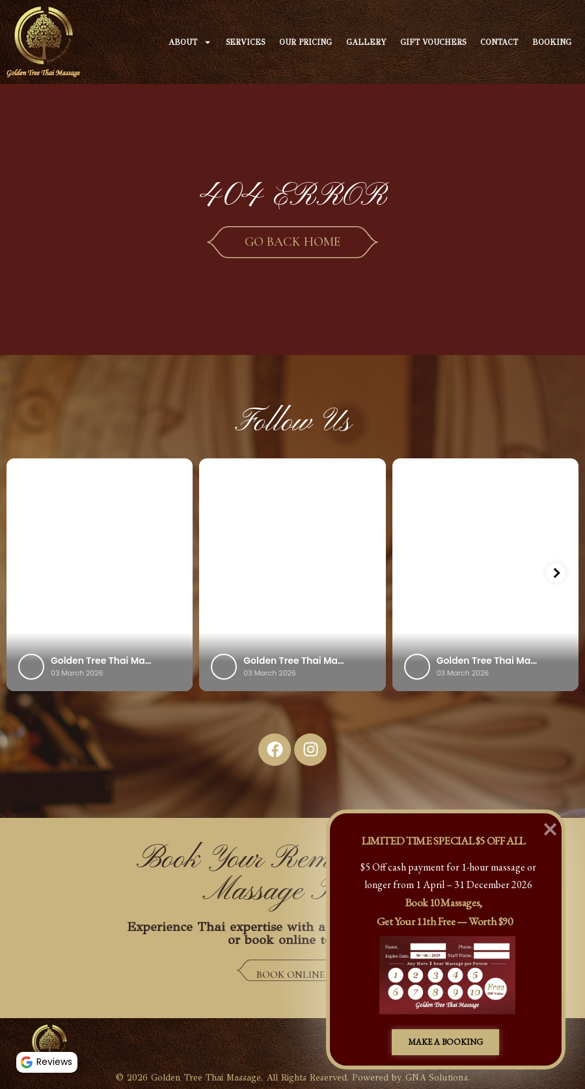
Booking (551, 42)
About (190, 42)
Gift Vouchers (433, 42)
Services (245, 42)
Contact (499, 42)
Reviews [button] (48, 1060)
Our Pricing (305, 42)
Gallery (366, 42)
